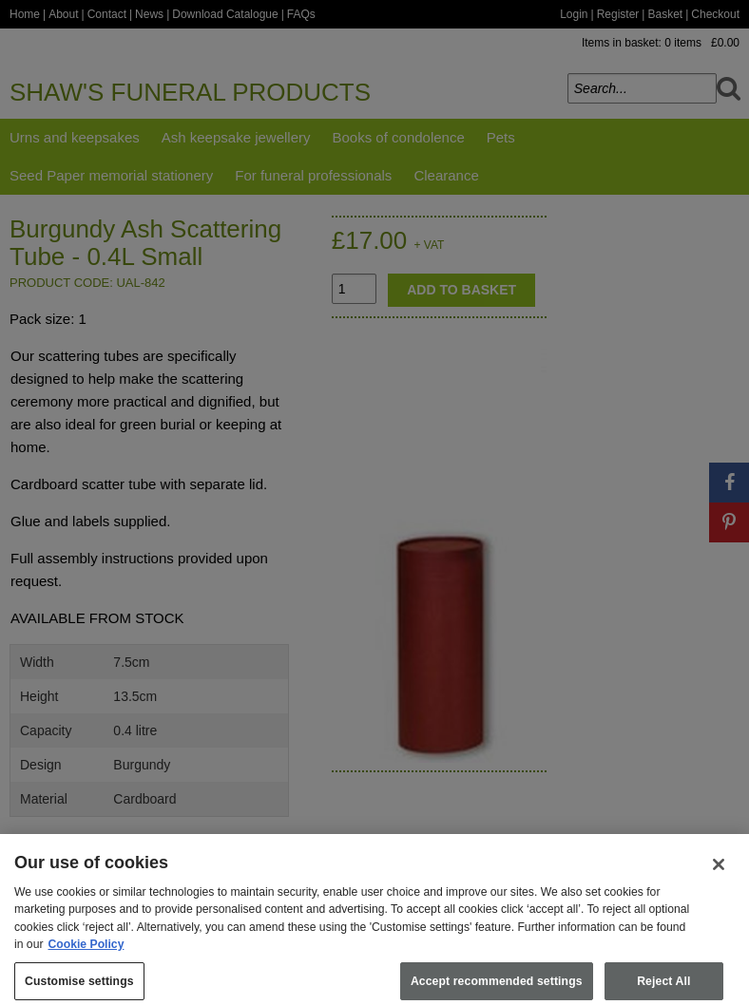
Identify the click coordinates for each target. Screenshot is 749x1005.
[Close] (718, 873)
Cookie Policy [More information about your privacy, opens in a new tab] (86, 952)
